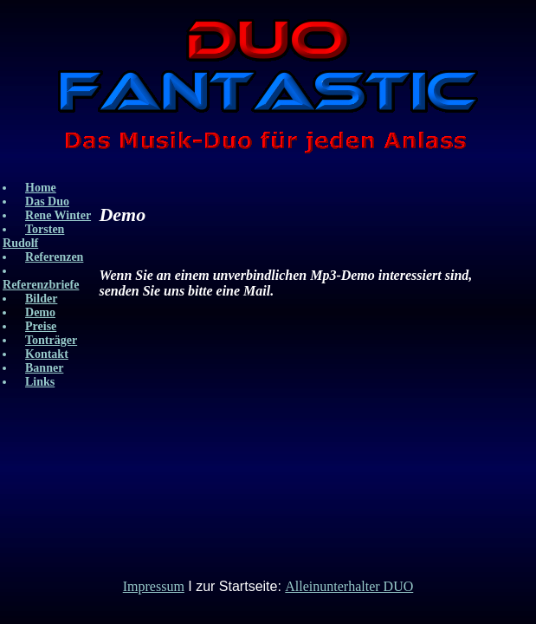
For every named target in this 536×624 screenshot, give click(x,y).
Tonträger (51, 340)
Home (40, 187)
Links (40, 381)
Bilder (41, 298)
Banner (44, 367)
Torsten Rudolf (33, 236)
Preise (40, 326)
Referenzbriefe (41, 284)
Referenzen (54, 256)
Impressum (153, 586)
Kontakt (46, 354)
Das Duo (47, 201)
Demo (40, 312)
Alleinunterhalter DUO (349, 586)
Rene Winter (58, 215)
